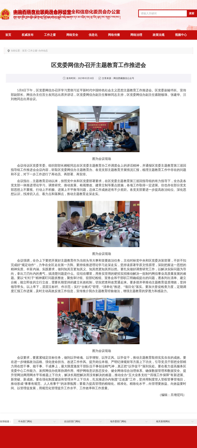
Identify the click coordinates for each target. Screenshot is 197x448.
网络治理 (136, 34)
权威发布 (27, 34)
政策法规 (158, 34)
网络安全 (72, 34)
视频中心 (181, 34)
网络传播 (114, 34)
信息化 (93, 34)
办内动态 (43, 50)
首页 (8, 34)
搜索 (191, 13)
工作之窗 (50, 34)
